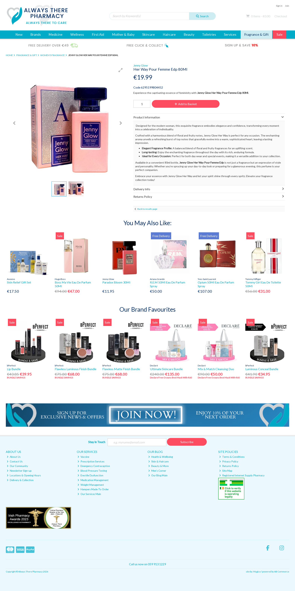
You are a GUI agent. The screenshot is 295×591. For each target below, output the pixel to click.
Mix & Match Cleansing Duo (216, 369)
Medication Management (93, 480)
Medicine (55, 34)
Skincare (148, 34)
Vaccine (83, 456)
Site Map (225, 470)
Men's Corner (157, 470)
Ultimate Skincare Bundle (166, 369)
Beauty (189, 34)
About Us (14, 456)
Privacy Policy (228, 461)
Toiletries (209, 34)
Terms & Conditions (232, 456)
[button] (121, 70)
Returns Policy (229, 465)
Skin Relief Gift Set (19, 282)
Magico (257, 571)
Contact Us (15, 461)
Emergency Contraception (94, 465)
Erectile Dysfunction (90, 475)
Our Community (17, 465)
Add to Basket (186, 104)
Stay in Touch (96, 442)
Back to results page (147, 209)
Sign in (279, 5)
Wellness (77, 34)
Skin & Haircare (158, 461)
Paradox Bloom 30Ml (116, 282)
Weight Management (91, 484)
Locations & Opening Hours (24, 475)
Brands (35, 34)
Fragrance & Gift (256, 34)
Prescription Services (91, 461)
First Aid (98, 34)
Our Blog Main (157, 475)
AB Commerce (281, 571)
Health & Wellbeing (160, 456)
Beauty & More (158, 465)
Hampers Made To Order (93, 489)
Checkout (280, 16)
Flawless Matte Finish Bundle (121, 369)
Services (230, 34)
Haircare (169, 34)
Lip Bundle (14, 369)
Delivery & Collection (20, 480)
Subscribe (186, 442)
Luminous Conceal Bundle (261, 369)
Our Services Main (89, 494)
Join (287, 5)
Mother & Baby (123, 34)
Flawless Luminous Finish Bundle (75, 369)
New (18, 34)
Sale (280, 34)
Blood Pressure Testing (92, 470)
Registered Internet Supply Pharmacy (242, 475)
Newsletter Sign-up (19, 470)
